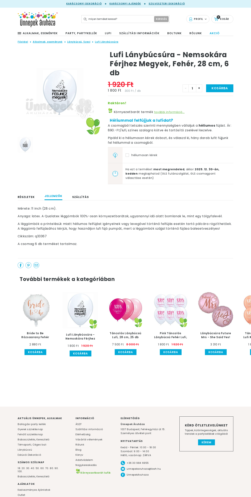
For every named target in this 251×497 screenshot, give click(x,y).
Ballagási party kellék (32, 424)
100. (20, 471)
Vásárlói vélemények (88, 439)
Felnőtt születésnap (30, 434)
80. (52, 468)
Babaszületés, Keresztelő (33, 439)
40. (33, 468)
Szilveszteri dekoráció (167, 3)
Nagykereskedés (86, 465)
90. (57, 468)
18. (19, 468)
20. (23, 468)
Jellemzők (53, 196)
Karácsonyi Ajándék (125, 3)
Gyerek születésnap (30, 429)
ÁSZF (78, 424)
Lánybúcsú (25, 449)
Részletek (26, 197)
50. (38, 468)
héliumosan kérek (144, 155)
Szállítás (80, 197)
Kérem (206, 442)
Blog (78, 449)
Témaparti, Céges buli (32, 444)
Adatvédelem (84, 460)
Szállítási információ (89, 429)
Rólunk (79, 444)
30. (28, 468)
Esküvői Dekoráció (29, 455)
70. (47, 468)
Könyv (79, 455)
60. (42, 468)
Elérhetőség (83, 434)
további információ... (169, 112)
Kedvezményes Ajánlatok (34, 489)
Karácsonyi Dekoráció (84, 3)
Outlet (21, 495)
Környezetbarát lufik (93, 472)
